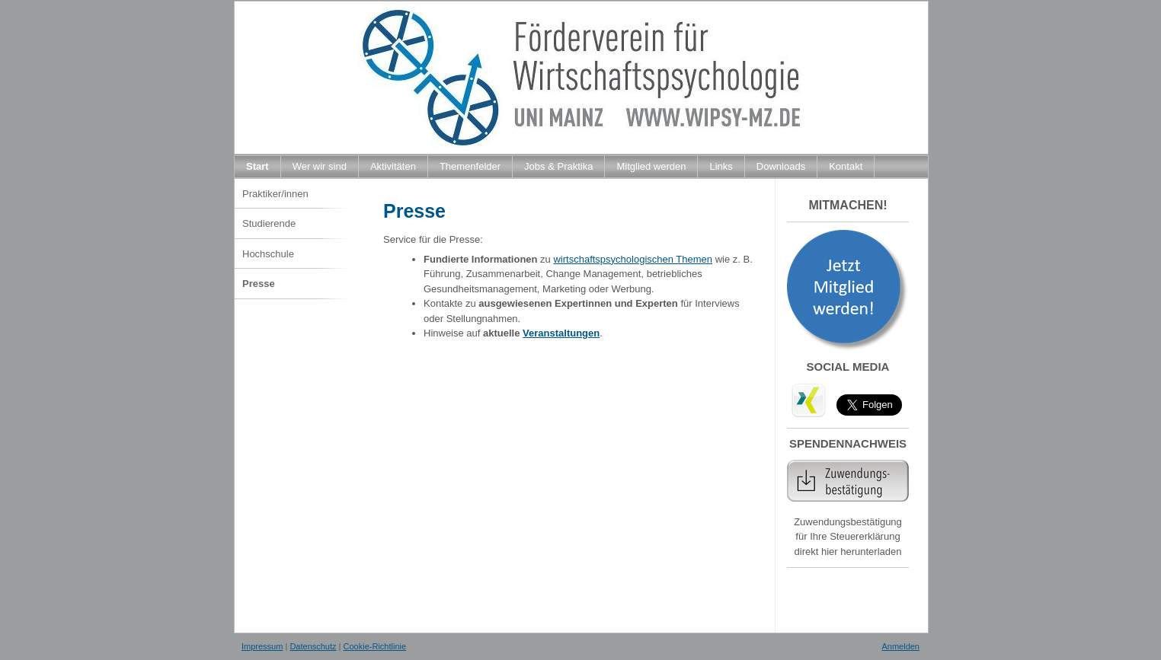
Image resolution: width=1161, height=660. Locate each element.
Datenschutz (312, 646)
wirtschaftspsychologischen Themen (632, 259)
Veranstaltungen (561, 333)
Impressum (262, 646)
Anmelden (900, 646)
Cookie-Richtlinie (375, 646)
